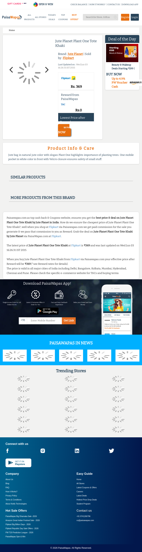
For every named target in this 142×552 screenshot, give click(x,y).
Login (135, 17)
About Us (9, 479)
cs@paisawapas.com (85, 520)
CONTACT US (114, 4)
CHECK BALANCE (79, 4)
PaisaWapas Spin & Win (15, 537)
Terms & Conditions (14, 500)
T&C (63, 104)
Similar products (27, 177)
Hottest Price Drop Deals (87, 500)
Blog (7, 483)
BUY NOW (63, 130)
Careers (80, 492)
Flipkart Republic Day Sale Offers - (22, 528)
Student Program (84, 504)
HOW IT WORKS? (98, 4)
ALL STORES (40, 17)
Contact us (84, 510)
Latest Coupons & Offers (87, 488)
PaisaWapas (64, 548)
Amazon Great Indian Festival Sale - (23, 520)
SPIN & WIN (43, 4)
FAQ (7, 488)
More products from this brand (42, 197)
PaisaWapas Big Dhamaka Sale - (21, 516)
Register (125, 17)
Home (79, 479)
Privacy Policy (11, 496)
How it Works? (11, 492)
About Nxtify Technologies (16, 504)
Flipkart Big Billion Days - (18, 524)
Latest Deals (82, 496)
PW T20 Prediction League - (19, 533)
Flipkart (68, 58)
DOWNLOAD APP (130, 4)
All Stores (81, 483)
